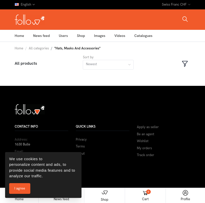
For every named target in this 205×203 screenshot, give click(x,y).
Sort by (88, 57)
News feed (41, 35)
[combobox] (108, 65)
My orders (144, 148)
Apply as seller (148, 127)
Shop (81, 35)
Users (63, 35)
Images (99, 35)
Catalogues (143, 35)
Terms (80, 146)
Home (19, 35)
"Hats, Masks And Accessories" (77, 48)
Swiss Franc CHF (174, 4)
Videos (119, 35)
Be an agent (145, 134)
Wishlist (143, 141)
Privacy (81, 139)
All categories (39, 48)
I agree (19, 188)
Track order (145, 155)
